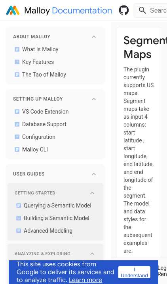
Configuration (33, 137)
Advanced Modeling (42, 230)
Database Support (38, 124)
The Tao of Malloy (38, 74)
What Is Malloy (34, 49)
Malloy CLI (29, 149)
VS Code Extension (40, 111)
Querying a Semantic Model (52, 205)
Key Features (32, 62)
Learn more (85, 280)
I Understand (134, 272)
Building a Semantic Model (51, 218)
